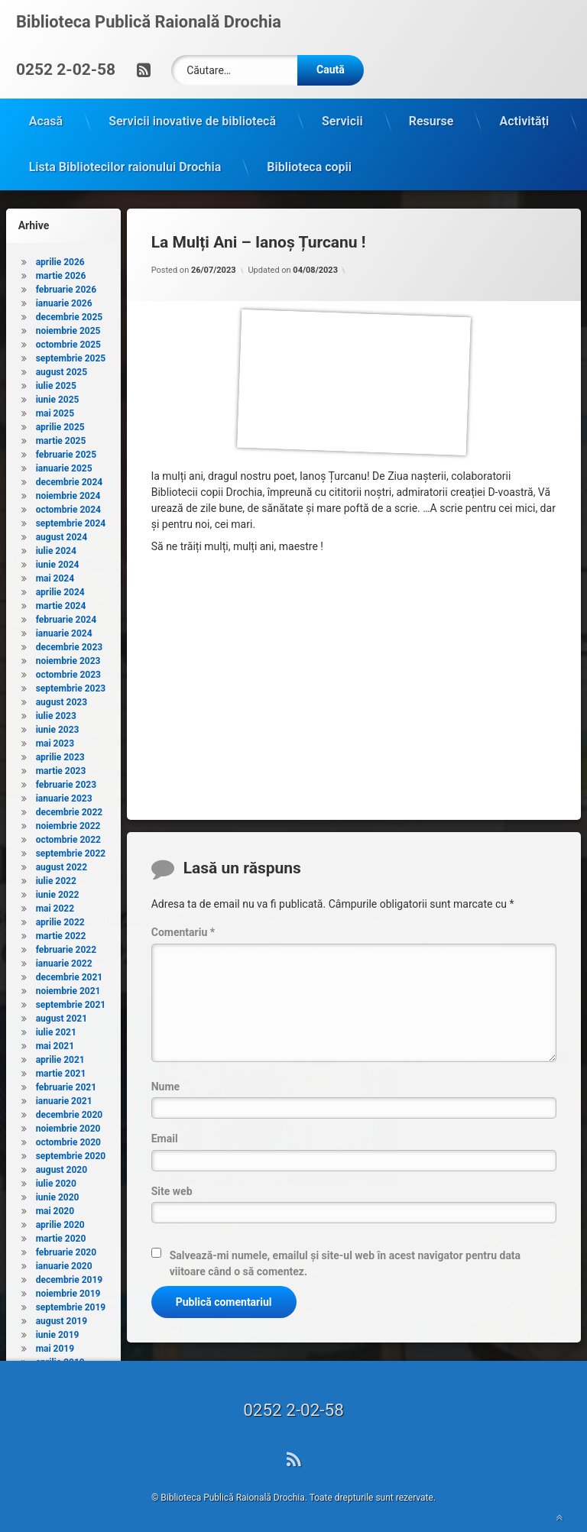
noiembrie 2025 (68, 327)
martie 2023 (61, 768)
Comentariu (183, 929)
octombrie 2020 (68, 1139)
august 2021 (61, 1015)
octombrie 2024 (68, 506)
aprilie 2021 (60, 1056)
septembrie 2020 (71, 1153)
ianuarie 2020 (64, 1263)
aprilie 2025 (60, 424)
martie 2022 (61, 933)
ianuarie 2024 (64, 630)
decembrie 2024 (69, 479)
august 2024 (61, 534)
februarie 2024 (66, 616)
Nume (165, 1083)
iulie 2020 (56, 1180)
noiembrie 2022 (68, 823)
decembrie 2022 (69, 809)
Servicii (342, 118)
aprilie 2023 (60, 754)
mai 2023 (55, 740)
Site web (172, 1187)
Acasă (46, 118)
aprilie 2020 (60, 1221)
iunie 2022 (57, 891)
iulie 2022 (56, 878)
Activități (524, 118)
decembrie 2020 (69, 1111)
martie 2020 (61, 1235)
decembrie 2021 (69, 974)
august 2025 (61, 369)
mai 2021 (55, 1043)
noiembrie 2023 (68, 658)
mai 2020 (55, 1208)
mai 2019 (55, 1345)
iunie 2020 (57, 1194)
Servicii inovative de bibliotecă (192, 118)
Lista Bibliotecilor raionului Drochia (125, 164)
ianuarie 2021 (64, 1098)
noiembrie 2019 (68, 1290)
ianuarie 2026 (64, 300)
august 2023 (61, 699)
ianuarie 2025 (64, 465)
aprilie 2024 (60, 589)
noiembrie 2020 (68, 1125)
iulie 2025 (56, 382)
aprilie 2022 (60, 919)
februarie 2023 (66, 781)
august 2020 (61, 1166)
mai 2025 (55, 410)
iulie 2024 (56, 548)
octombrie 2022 (68, 836)
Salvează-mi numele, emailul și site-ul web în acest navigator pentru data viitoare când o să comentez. (345, 1260)
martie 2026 (61, 272)
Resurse (431, 118)
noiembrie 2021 (68, 988)
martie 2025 (61, 437)
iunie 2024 (57, 561)
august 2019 (61, 1318)
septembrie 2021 (71, 1001)
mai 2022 (55, 905)
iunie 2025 (57, 396)
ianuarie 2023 (64, 795)
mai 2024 (55, 575)
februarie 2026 (66, 286)
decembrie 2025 (69, 314)
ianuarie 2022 (64, 960)
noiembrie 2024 (68, 492)
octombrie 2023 (68, 671)
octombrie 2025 (68, 341)
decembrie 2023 (69, 644)
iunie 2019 (57, 1331)
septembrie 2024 (71, 520)
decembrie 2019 (69, 1276)
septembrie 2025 (71, 355)
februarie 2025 (66, 451)
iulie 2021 (56, 1029)
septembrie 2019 (71, 1304)
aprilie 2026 (60, 259)
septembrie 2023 (71, 685)
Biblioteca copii (309, 164)
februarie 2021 (66, 1084)
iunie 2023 (57, 726)
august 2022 (61, 864)
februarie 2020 (66, 1249)
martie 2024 (61, 603)
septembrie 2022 (71, 850)
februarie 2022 (66, 946)
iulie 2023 (56, 713)
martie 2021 (61, 1070)
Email (164, 1135)
